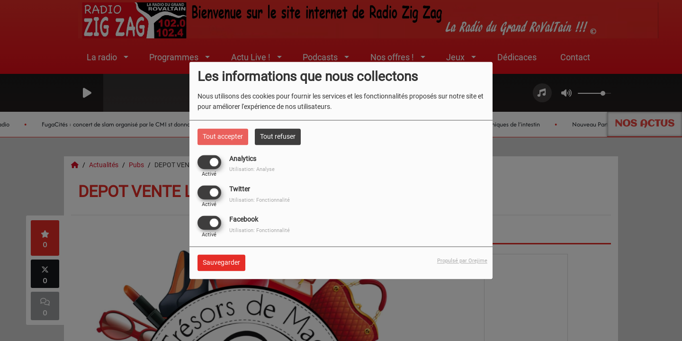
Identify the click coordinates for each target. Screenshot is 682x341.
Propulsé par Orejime (462, 261)
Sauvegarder (221, 263)
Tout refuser (278, 136)
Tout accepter (223, 136)
